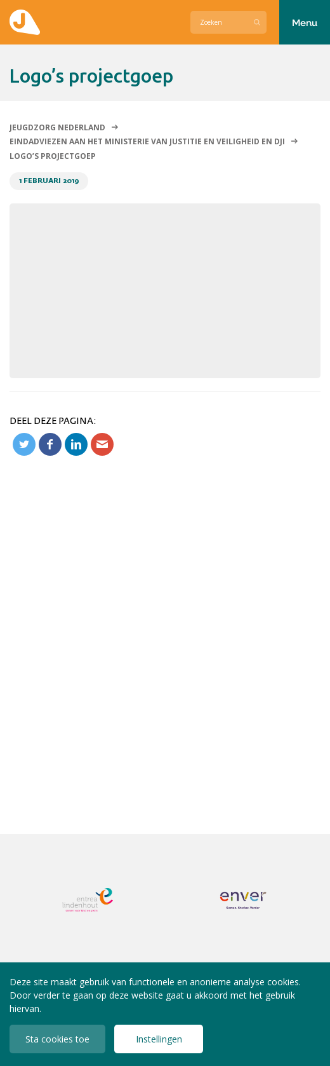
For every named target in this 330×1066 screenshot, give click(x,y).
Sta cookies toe (57, 1039)
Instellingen (159, 1039)
